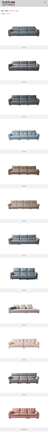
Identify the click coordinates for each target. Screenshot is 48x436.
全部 (2, 10)
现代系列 (8, 13)
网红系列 (3, 13)
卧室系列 (6, 10)
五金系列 (17, 10)
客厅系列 (12, 10)
